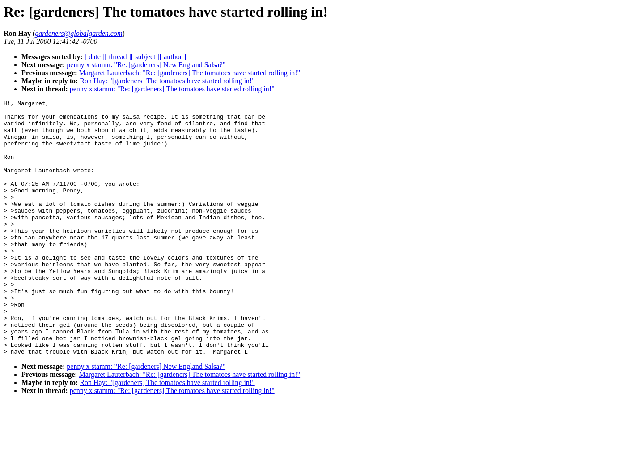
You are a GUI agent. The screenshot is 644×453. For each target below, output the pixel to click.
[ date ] (95, 56)
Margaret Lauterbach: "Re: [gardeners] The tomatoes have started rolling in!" (190, 73)
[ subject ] (145, 56)
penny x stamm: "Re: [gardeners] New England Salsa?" (146, 64)
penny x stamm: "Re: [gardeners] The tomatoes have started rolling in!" (172, 89)
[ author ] (173, 56)
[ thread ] (118, 56)
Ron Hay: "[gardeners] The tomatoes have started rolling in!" (167, 81)
